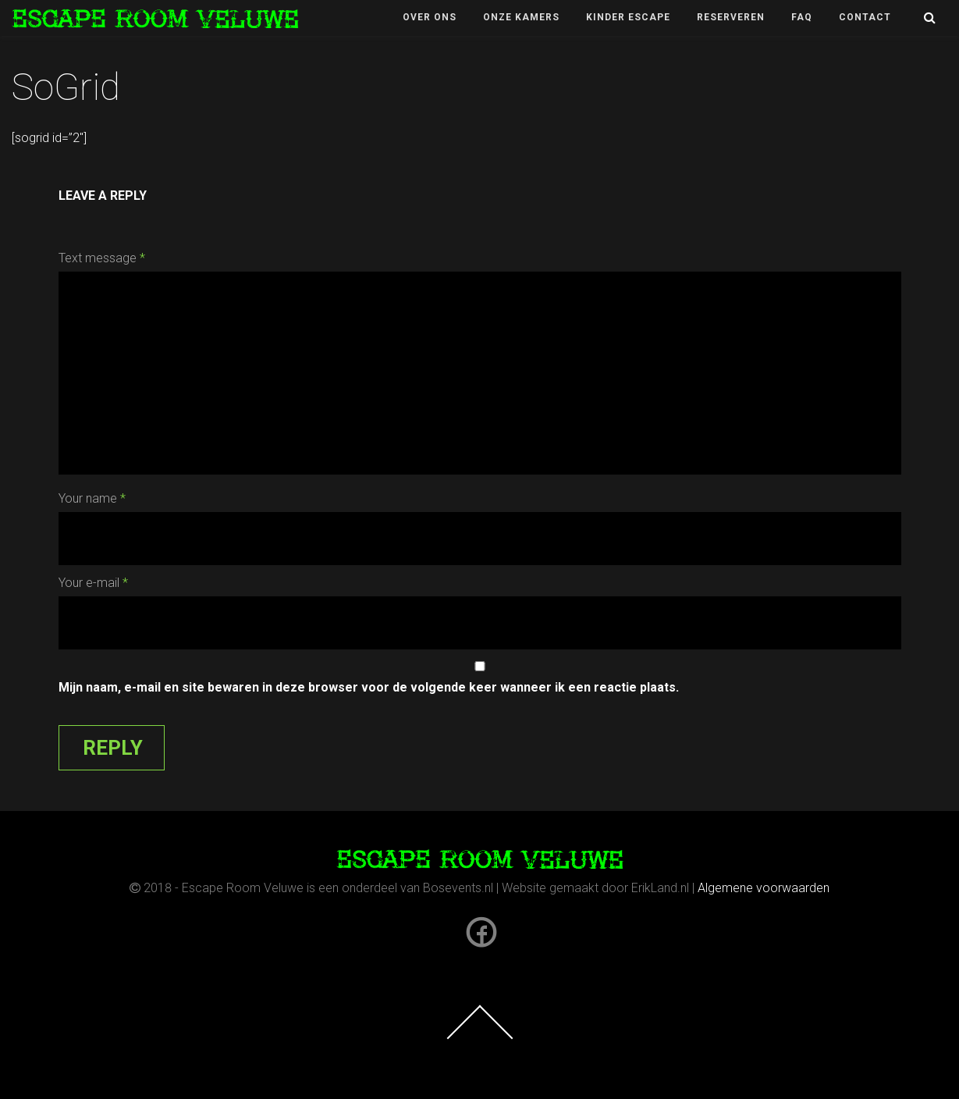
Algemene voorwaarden (763, 887)
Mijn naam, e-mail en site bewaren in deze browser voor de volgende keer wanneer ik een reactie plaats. (369, 687)
